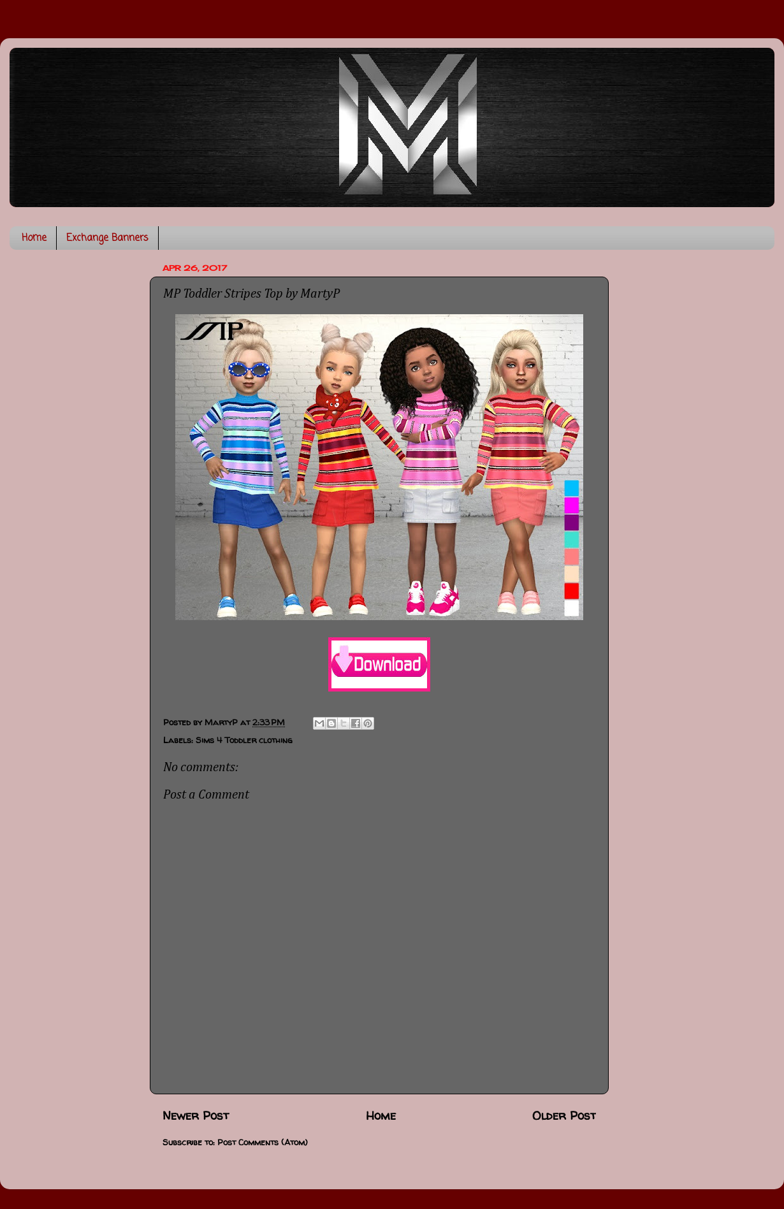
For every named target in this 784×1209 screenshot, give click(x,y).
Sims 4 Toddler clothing (244, 740)
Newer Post (196, 1115)
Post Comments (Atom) (262, 1142)
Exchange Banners (107, 238)
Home (34, 238)
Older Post (564, 1115)
